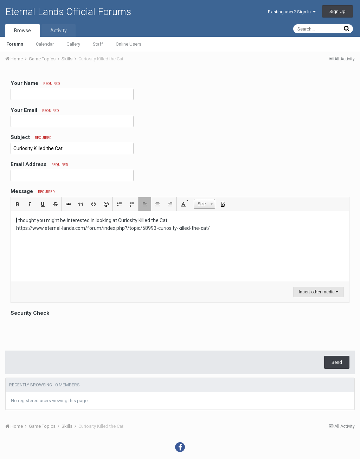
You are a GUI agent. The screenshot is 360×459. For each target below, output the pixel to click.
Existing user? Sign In (292, 11)
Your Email (35, 110)
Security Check (30, 313)
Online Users (128, 44)
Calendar (45, 44)
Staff (98, 44)
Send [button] (337, 362)
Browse (22, 30)
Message (33, 191)
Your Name (35, 83)
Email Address (39, 164)
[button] (17, 204)
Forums (14, 44)
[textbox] (180, 246)
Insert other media (318, 292)
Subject (31, 137)
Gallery (73, 44)
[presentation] (64, 331)
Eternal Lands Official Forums (68, 12)
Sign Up (337, 11)
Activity (58, 30)
